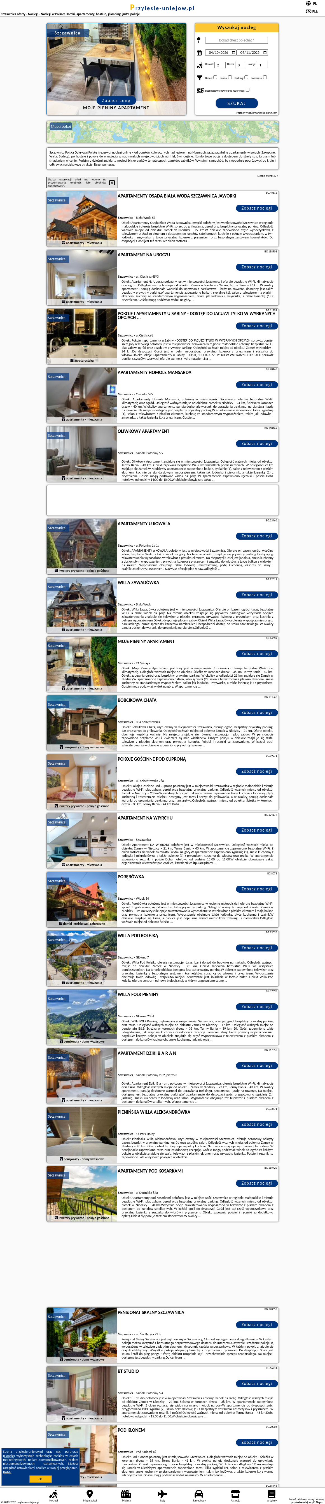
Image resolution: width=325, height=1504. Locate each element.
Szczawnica (57, 200)
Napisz (320, 1502)
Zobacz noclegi (257, 208)
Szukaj (237, 103)
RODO (7, 1472)
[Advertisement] (162, 1265)
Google (9, 1456)
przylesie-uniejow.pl (162, 8)
